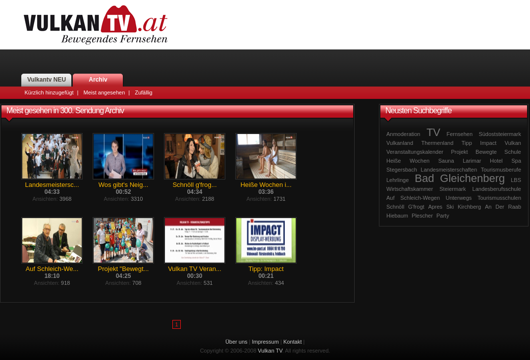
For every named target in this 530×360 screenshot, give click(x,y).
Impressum (265, 342)
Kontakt (292, 342)
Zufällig (143, 92)
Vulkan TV (95, 25)
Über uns (236, 342)
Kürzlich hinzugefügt (49, 92)
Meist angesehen (104, 92)
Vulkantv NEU (46, 79)
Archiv (98, 79)
